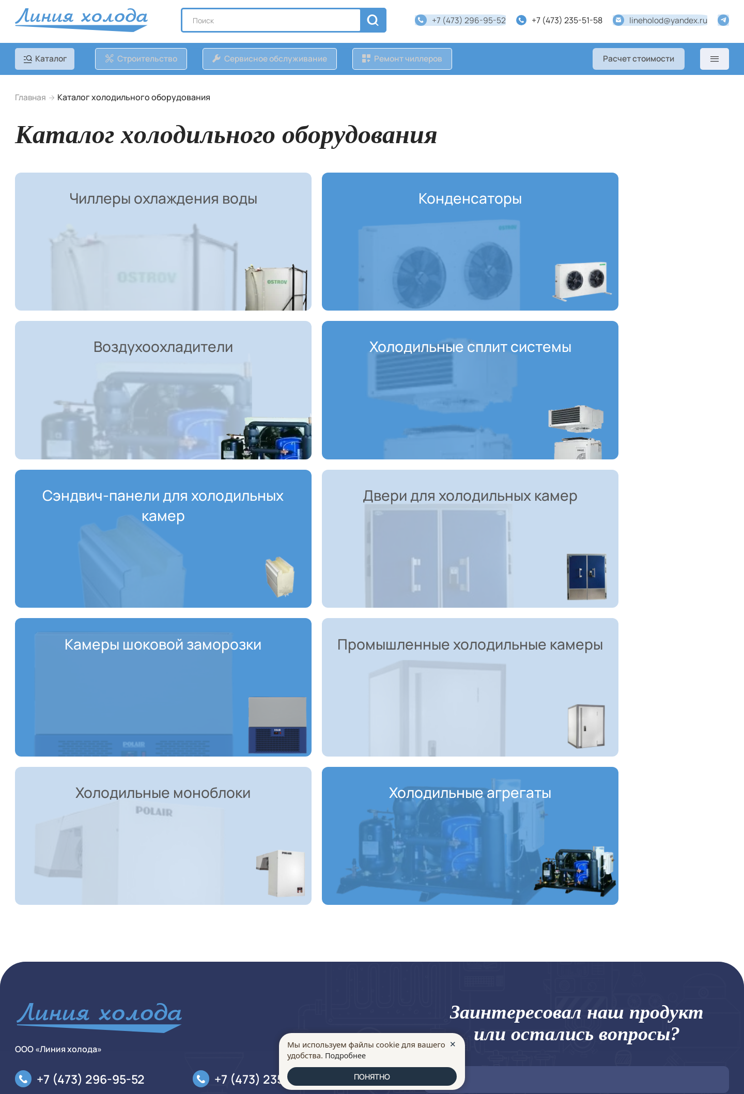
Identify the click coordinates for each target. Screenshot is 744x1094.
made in (698, 1074)
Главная (31, 98)
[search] (375, 21)
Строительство (45, 974)
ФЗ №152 (494, 963)
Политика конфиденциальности (245, 974)
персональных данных (685, 953)
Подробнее (346, 1054)
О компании (205, 957)
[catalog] (48, 60)
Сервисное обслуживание (65, 990)
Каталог (31, 957)
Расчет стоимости (637, 60)
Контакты (33, 1007)
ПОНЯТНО (372, 1076)
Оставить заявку (468, 997)
